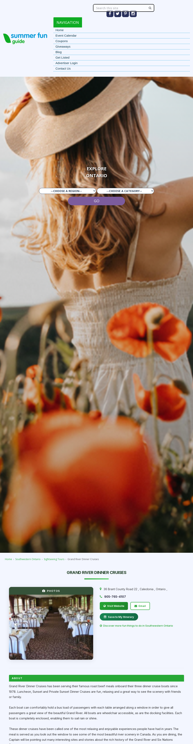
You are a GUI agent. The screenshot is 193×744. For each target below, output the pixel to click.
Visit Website (113, 605)
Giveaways (62, 46)
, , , (135, 589)
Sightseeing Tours (54, 559)
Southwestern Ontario (28, 559)
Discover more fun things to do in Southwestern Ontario (136, 625)
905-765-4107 (115, 597)
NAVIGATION (68, 22)
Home (59, 30)
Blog (58, 52)
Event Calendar (66, 35)
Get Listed (62, 57)
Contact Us (63, 68)
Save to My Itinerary (119, 616)
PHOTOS (51, 590)
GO (96, 200)
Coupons (61, 41)
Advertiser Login (66, 63)
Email (140, 605)
